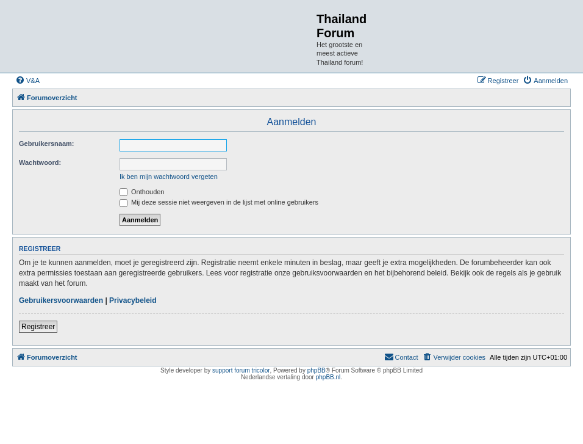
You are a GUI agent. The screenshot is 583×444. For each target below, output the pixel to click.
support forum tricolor (241, 370)
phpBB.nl (328, 377)
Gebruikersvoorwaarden (61, 300)
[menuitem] (27, 80)
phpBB (316, 370)
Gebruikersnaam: (46, 143)
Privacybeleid (132, 300)
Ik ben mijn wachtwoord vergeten (169, 176)
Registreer (38, 326)
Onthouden (142, 191)
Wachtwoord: (40, 162)
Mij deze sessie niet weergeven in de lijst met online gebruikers (219, 202)
